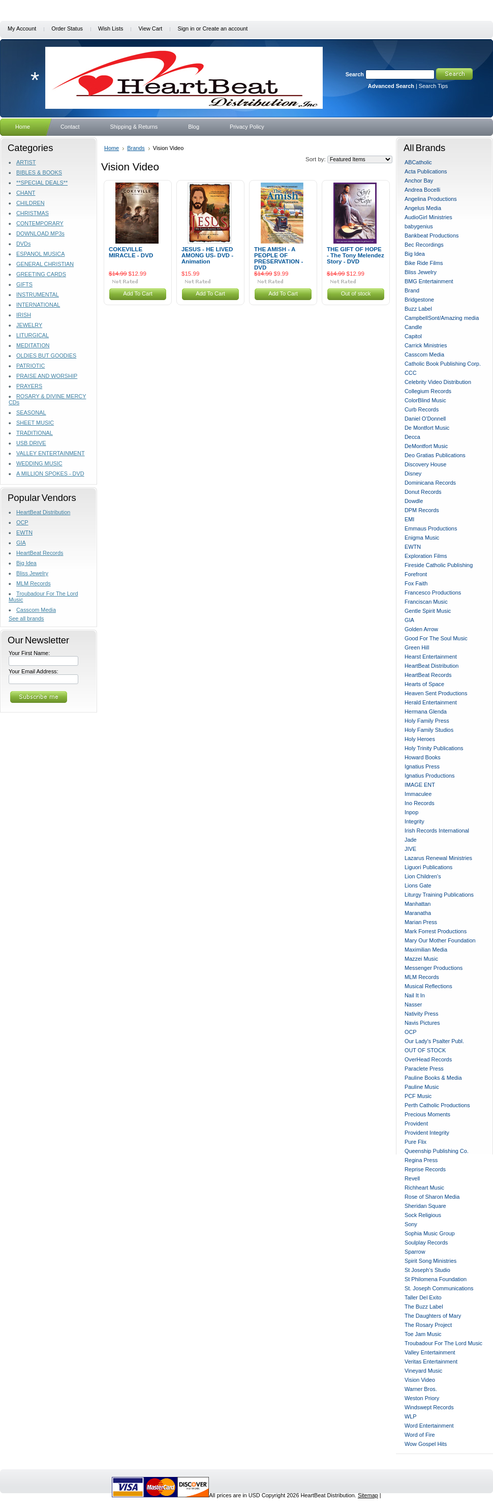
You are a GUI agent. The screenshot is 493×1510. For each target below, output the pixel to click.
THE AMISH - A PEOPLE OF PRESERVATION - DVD (278, 258)
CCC (411, 373)
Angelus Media (423, 208)
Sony (411, 1224)
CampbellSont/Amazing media (442, 318)
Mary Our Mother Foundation (440, 940)
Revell (412, 1178)
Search (355, 74)
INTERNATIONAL (38, 305)
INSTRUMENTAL (37, 294)
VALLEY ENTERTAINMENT (50, 453)
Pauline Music (422, 1087)
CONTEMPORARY (40, 223)
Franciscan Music (426, 602)
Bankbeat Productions (431, 235)
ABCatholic (418, 162)
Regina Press (421, 1160)
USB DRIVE (31, 443)
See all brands (26, 618)
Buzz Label (418, 309)
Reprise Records (425, 1169)
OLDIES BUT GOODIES (46, 355)
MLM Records (33, 583)
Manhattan (417, 904)
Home (111, 148)
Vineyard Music (423, 1371)
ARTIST (26, 162)
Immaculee (418, 794)
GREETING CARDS (41, 274)
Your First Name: (29, 653)
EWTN (24, 532)
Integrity (414, 821)
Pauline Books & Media (433, 1078)
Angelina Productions (431, 199)
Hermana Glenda (426, 711)
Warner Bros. (421, 1389)
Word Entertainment (429, 1426)
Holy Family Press (427, 721)
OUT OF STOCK (425, 1050)
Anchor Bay (419, 180)
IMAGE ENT (420, 785)
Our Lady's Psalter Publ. (434, 1041)
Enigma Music (422, 538)
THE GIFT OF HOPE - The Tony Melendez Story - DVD (355, 255)
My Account (22, 28)
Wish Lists (111, 28)
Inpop (411, 812)
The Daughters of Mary (433, 1316)
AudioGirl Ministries (428, 217)
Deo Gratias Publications (435, 455)
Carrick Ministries (426, 345)
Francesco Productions (433, 592)
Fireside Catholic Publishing (439, 565)
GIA (21, 543)
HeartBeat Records (39, 553)
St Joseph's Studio (427, 1270)
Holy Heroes (420, 739)
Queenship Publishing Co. (437, 1151)
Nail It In (415, 995)
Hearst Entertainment (431, 657)
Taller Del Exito (423, 1297)
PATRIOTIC (30, 366)
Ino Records (420, 803)
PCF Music (418, 1096)
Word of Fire (420, 1435)
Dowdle (414, 501)
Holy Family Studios (429, 730)
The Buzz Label (424, 1307)
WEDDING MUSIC (39, 463)
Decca (412, 437)
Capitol (413, 336)
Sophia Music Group (430, 1233)
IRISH (23, 315)
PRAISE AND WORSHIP (46, 376)
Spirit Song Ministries (430, 1261)
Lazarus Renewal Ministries (438, 858)
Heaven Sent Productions (436, 693)
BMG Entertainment (429, 281)
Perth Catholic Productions (437, 1105)
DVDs (23, 244)
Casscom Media (36, 610)
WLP (411, 1416)
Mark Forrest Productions (436, 931)
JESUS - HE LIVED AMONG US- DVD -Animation (207, 255)
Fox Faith (416, 583)
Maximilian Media (426, 949)
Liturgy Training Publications (439, 895)
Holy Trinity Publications (434, 748)
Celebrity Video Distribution (438, 382)
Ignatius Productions (430, 776)
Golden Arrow (421, 629)
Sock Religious (423, 1215)
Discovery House (425, 464)
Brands (136, 148)
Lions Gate (418, 885)
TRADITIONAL (34, 433)
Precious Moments (427, 1114)
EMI (409, 519)
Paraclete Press (424, 1068)
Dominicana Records (430, 483)
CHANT (25, 193)
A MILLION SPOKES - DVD (50, 473)
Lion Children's (423, 876)
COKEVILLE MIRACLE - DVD (131, 252)
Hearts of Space (424, 684)
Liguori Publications (428, 867)
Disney (413, 473)
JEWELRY (29, 325)
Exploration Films (426, 556)
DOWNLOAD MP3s (40, 233)
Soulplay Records (426, 1242)
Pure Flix (415, 1142)
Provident (416, 1123)
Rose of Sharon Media (432, 1197)
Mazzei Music (421, 959)
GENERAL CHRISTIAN (45, 264)
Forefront (416, 574)
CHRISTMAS (32, 213)
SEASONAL (31, 412)
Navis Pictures (422, 1023)
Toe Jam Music (423, 1334)
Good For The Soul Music (436, 638)
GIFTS (24, 284)
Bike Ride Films (424, 263)
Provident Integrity (427, 1133)
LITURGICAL (32, 335)
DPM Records (422, 510)
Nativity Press (421, 1014)
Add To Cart (137, 293)
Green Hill (417, 647)
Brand (412, 290)
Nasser (413, 1004)
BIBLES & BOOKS (39, 172)
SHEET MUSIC (35, 423)
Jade (411, 840)
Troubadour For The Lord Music (443, 1343)
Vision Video (420, 1380)
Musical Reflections (428, 986)
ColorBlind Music (425, 400)
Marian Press (421, 922)
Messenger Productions (434, 968)
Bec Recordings (424, 245)
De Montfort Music (427, 428)
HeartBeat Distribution (43, 512)
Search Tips (433, 86)
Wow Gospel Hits (426, 1444)
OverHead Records (428, 1059)
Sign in (185, 28)
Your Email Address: (33, 671)
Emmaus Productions (431, 528)
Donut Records (423, 492)
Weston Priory (422, 1398)
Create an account (225, 28)
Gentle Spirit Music (428, 611)
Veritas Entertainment (431, 1361)
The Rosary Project (428, 1325)
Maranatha (418, 913)
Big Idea (26, 563)
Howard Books (423, 757)
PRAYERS (29, 386)
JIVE (410, 849)
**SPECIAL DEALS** (42, 183)
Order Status (67, 28)
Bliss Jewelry (32, 573)
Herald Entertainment (431, 702)
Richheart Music (424, 1188)
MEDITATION (32, 345)
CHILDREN (30, 203)
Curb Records (422, 409)
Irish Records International (437, 830)
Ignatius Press (422, 766)
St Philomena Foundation (436, 1279)
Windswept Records (429, 1407)
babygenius (419, 226)
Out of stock (356, 293)
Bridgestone (419, 300)
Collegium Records (428, 391)
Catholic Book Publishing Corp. (443, 364)
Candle (413, 327)
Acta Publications (426, 171)
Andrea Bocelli (422, 190)
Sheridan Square (425, 1206)
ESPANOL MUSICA (40, 254)
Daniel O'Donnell (425, 419)
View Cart (150, 28)
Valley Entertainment (430, 1352)
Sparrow (415, 1252)
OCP (22, 522)
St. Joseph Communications (439, 1288)
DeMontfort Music (426, 446)
